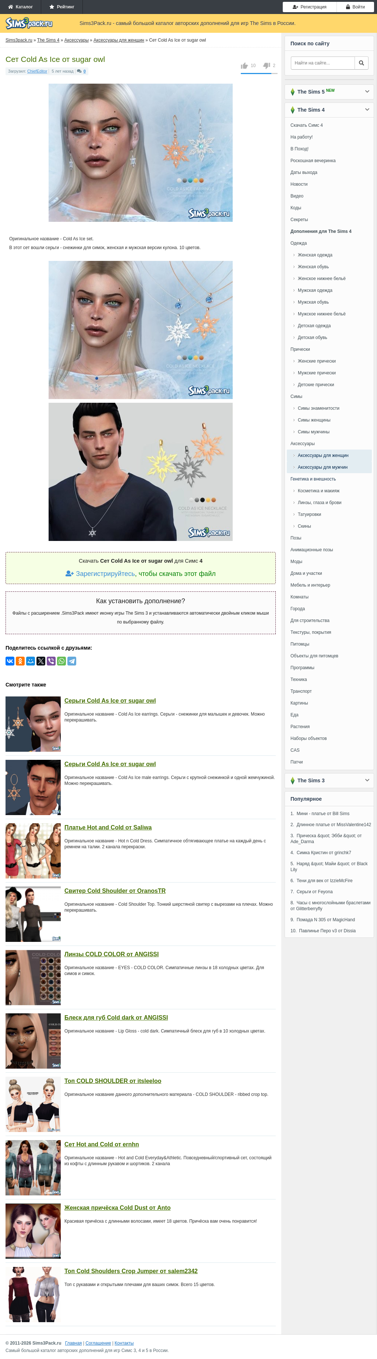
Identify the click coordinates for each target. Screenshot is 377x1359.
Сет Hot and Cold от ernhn (101, 1144)
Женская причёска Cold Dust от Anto (117, 1208)
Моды (296, 561)
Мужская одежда (315, 290)
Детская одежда (314, 325)
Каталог (20, 7)
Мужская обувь (313, 302)
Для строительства (310, 620)
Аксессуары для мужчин (323, 467)
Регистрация (310, 7)
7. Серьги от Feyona (311, 891)
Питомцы (299, 644)
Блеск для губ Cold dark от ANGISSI (116, 1017)
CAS (295, 750)
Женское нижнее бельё (322, 278)
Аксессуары (302, 443)
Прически (300, 349)
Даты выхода (303, 172)
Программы (302, 667)
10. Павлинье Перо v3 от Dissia (323, 930)
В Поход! (299, 148)
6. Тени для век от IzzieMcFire (321, 880)
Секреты (299, 219)
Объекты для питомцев (314, 655)
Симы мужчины (314, 431)
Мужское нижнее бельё (322, 314)
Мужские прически (317, 372)
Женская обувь (313, 266)
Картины (299, 703)
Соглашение (98, 1343)
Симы (296, 396)
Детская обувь (312, 337)
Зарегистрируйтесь (100, 573)
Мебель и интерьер (310, 585)
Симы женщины (314, 420)
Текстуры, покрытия (310, 632)
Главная (73, 1343)
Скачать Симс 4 (306, 125)
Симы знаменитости (318, 408)
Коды (295, 207)
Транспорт (301, 691)
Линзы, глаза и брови (320, 502)
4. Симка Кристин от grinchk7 (320, 852)
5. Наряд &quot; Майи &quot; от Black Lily (329, 866)
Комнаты (299, 597)
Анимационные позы (311, 549)
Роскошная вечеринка (313, 160)
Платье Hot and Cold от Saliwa (108, 827)
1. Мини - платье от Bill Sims (319, 813)
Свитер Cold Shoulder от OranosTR (115, 891)
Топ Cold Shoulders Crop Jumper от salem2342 (131, 1271)
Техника (298, 679)
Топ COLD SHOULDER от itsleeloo (112, 1081)
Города (297, 608)
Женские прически (317, 361)
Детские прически (316, 384)
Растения (300, 726)
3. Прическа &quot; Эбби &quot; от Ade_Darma (326, 838)
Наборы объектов (308, 738)
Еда (294, 714)
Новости (298, 184)
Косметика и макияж (318, 490)
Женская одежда (315, 255)
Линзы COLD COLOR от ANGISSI (111, 954)
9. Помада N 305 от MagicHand (322, 919)
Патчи (296, 762)
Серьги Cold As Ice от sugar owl (110, 701)
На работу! (301, 137)
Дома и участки (306, 573)
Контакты (124, 1343)
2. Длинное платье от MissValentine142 (330, 824)
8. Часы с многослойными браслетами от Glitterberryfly (330, 905)
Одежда (298, 243)
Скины (304, 526)
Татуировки (309, 514)
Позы (295, 538)
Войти (355, 7)
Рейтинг (61, 7)
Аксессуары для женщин (323, 455)
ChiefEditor (37, 71)
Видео (296, 196)
